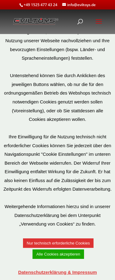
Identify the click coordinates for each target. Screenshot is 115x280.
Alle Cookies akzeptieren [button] (58, 254)
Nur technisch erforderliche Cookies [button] (58, 243)
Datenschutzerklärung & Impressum (57, 272)
